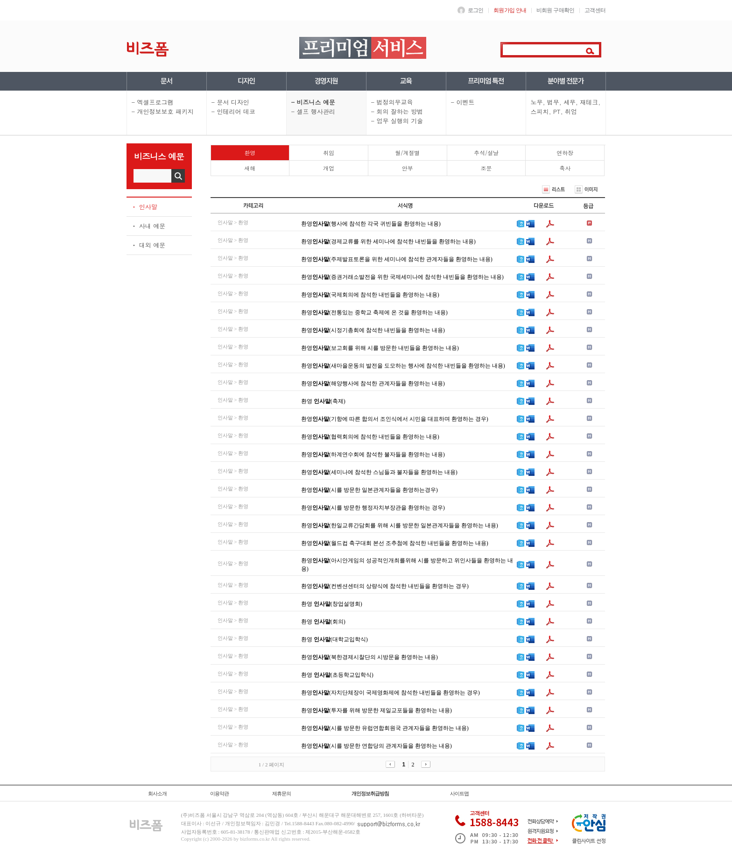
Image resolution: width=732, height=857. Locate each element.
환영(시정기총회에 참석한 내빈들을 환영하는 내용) (373, 330)
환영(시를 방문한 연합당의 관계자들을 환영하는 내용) (376, 746)
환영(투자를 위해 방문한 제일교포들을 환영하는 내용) (376, 710)
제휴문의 (281, 793)
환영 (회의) (323, 621)
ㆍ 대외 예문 (148, 245)
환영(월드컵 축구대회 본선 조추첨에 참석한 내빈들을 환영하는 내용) (394, 543)
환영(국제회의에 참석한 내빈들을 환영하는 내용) (370, 294)
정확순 (494, 189)
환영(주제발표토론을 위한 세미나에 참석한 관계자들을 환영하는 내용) (397, 259)
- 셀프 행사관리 (313, 111)
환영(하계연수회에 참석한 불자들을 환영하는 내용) (373, 454)
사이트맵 (459, 793)
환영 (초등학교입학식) (337, 675)
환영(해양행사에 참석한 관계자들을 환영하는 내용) (373, 383)
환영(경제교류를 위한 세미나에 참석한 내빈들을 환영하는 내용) (388, 241)
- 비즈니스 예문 (313, 102)
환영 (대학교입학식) (334, 639)
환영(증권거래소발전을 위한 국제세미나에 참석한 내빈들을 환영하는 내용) (402, 277)
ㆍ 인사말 (144, 206)
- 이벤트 (463, 102)
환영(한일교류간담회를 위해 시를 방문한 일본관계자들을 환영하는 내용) (399, 525)
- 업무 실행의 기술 (397, 120)
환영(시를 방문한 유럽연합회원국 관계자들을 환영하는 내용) (385, 728)
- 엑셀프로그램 (153, 102)
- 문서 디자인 (230, 102)
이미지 (590, 189)
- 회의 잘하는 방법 (397, 111)
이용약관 (219, 793)
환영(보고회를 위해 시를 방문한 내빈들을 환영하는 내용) (380, 348)
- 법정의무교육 (392, 102)
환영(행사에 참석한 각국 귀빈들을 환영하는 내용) (371, 223)
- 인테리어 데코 (233, 111)
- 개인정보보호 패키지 (163, 111)
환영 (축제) (323, 401)
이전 (391, 764)
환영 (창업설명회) (331, 604)
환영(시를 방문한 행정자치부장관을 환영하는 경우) (373, 507)
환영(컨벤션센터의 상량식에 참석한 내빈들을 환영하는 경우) (385, 586)
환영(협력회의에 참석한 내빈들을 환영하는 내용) (370, 436)
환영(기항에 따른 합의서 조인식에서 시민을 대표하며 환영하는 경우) (394, 419)
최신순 (520, 189)
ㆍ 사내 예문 (148, 225)
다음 (427, 764)
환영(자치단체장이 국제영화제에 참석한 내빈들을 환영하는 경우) (390, 692)
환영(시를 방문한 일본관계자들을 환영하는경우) (369, 490)
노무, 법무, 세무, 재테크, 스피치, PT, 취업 (566, 107)
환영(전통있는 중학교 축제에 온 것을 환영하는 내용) (374, 312)
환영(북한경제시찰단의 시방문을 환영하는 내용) (369, 657)
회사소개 (157, 793)
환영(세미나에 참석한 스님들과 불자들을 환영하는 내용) (379, 472)
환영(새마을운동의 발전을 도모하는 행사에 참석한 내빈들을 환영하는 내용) (403, 365)
